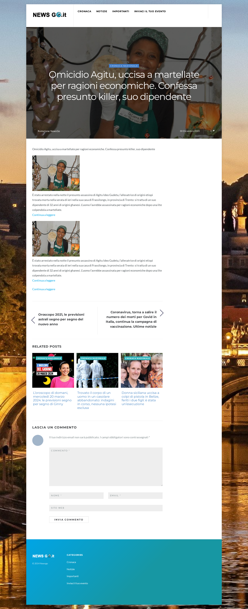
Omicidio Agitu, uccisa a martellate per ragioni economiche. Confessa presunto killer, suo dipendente (124, 85)
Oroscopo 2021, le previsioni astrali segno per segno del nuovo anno (61, 319)
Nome (56, 495)
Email (115, 495)
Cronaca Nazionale (124, 66)
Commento (60, 450)
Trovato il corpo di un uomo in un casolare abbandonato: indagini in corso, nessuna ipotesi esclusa (96, 400)
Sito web (58, 508)
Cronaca (84, 11)
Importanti (120, 11)
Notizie (101, 11)
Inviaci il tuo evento (150, 11)
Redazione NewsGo (49, 131)
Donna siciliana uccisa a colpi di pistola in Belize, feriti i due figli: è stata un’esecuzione (140, 398)
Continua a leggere (43, 215)
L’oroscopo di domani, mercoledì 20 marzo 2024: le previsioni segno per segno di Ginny (52, 398)
